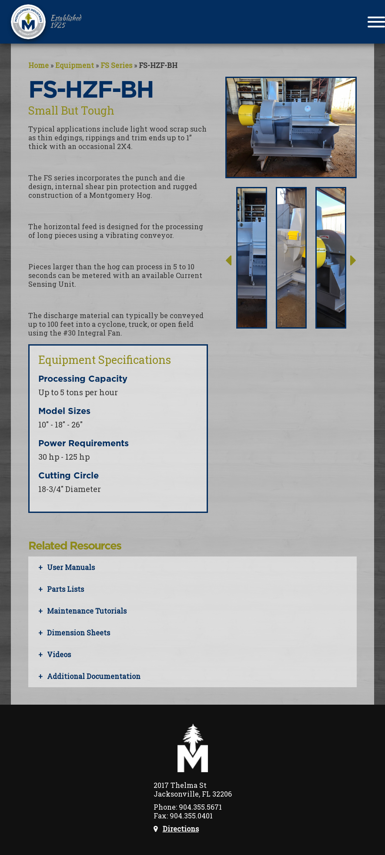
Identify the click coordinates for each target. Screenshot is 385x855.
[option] (251, 255)
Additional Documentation (94, 676)
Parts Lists (65, 589)
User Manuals (71, 567)
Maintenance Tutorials (87, 610)
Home (38, 65)
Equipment (74, 65)
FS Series (116, 65)
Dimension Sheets (78, 632)
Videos (59, 654)
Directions (181, 828)
